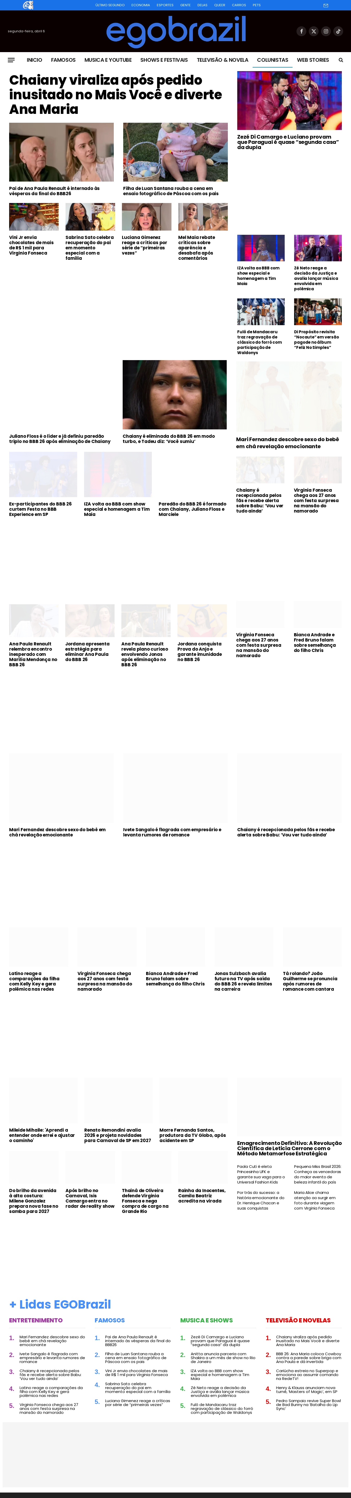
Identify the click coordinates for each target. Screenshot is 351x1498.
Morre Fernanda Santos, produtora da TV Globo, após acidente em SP (192, 1135)
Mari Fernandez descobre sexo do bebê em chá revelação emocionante (287, 443)
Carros (239, 5)
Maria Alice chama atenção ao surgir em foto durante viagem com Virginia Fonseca (314, 1200)
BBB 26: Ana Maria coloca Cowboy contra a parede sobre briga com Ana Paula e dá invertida (308, 1358)
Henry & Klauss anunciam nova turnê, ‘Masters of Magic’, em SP (306, 1390)
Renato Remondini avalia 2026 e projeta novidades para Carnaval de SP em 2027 (117, 1135)
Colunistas (272, 60)
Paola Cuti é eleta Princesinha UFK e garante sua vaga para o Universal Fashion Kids (261, 1174)
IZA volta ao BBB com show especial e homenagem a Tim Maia (258, 276)
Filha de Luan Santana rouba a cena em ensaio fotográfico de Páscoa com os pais (171, 191)
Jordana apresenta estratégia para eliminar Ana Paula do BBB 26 (87, 651)
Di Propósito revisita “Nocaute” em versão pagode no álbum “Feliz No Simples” (316, 339)
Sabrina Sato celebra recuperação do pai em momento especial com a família (90, 248)
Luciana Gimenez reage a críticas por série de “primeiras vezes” (144, 245)
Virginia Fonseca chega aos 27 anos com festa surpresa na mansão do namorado (316, 501)
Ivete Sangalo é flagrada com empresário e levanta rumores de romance (172, 832)
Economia (141, 5)
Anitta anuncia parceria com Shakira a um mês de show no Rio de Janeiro (223, 1358)
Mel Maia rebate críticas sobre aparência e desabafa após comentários (196, 248)
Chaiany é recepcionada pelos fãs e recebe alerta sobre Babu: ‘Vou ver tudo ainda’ (259, 501)
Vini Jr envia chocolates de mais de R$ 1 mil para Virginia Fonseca (31, 245)
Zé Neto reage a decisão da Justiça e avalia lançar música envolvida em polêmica (316, 279)
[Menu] (11, 60)
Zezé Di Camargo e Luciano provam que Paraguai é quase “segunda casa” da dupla (288, 142)
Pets (257, 5)
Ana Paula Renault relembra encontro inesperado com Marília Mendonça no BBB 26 (33, 654)
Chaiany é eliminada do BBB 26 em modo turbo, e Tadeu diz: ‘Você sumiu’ (169, 439)
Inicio (34, 60)
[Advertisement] (118, 304)
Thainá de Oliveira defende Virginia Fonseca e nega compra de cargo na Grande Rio (145, 1201)
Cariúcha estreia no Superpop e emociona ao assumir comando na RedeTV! (307, 1374)
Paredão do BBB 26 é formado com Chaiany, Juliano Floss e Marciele (192, 509)
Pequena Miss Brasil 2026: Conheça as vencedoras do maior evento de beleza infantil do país (317, 1174)
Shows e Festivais (164, 60)
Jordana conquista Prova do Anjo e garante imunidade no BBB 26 (199, 651)
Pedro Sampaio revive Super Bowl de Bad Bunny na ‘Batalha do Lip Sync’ (308, 1404)
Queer (219, 5)
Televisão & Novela (222, 60)
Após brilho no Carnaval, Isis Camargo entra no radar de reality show (90, 1198)
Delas (202, 5)
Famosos (63, 60)
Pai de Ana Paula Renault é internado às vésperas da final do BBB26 (54, 191)
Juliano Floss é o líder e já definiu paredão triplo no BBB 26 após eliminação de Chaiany (59, 439)
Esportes (165, 5)
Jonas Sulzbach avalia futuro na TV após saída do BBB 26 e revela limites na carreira (243, 981)
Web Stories (313, 60)
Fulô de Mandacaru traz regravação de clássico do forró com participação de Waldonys (259, 342)
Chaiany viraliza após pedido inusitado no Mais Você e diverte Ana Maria (115, 95)
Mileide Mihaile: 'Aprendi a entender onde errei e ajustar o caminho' (42, 1135)
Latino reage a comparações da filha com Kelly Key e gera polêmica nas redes (34, 981)
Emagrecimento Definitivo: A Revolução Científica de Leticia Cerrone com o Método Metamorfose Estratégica (289, 1148)
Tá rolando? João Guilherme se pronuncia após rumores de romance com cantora (310, 981)
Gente (185, 5)
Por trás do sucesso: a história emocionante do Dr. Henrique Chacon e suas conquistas (260, 1200)
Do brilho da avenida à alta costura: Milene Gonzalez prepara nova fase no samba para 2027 (33, 1201)
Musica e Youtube (108, 60)
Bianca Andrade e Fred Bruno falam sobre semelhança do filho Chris (315, 642)
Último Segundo (110, 5)
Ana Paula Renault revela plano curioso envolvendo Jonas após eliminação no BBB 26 (144, 654)
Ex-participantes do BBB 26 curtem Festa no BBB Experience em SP (40, 509)
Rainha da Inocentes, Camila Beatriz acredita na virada (202, 1196)
